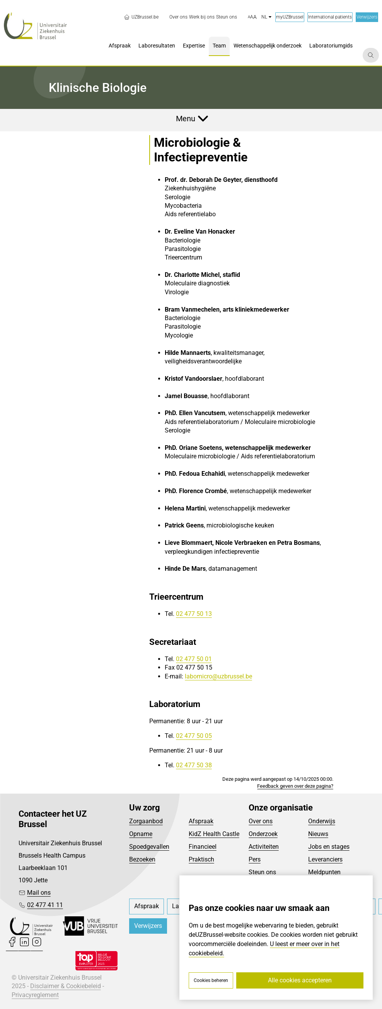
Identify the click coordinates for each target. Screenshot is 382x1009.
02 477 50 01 (194, 659)
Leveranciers (325, 859)
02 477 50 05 (194, 735)
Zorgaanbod (146, 821)
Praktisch (201, 859)
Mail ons (39, 892)
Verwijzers (366, 17)
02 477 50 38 (194, 765)
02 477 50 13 (194, 613)
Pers (255, 859)
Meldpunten (324, 872)
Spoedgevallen (149, 846)
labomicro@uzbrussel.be (218, 676)
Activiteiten (264, 846)
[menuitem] (178, 17)
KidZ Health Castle (214, 834)
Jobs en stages (329, 846)
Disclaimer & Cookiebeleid (65, 986)
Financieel (203, 846)
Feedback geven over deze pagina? (295, 786)
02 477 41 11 (45, 905)
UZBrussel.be (141, 17)
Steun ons (262, 872)
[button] (252, 17)
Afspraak (201, 821)
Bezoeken (142, 859)
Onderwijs (321, 821)
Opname (140, 834)
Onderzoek (263, 834)
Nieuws (318, 834)
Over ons (261, 821)
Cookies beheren (211, 980)
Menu (185, 118)
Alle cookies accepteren (300, 980)
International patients (330, 17)
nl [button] (266, 17)
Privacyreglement (35, 995)
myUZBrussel (290, 17)
